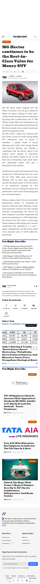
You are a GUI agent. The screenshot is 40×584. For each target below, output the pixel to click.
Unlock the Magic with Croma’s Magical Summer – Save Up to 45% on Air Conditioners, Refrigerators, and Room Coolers (19, 489)
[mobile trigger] (4, 37)
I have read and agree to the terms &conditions (16, 568)
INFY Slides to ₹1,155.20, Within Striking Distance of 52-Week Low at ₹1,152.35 (18, 268)
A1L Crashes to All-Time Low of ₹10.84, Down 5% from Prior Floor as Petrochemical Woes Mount (19, 275)
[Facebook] (34, 286)
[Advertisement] (20, 19)
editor (12, 76)
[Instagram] (24, 307)
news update (31, 325)
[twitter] (36, 286)
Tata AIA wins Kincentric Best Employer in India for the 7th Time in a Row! (19, 446)
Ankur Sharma (11, 285)
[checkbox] (3, 568)
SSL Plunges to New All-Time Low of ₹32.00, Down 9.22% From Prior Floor (17, 257)
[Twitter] (15, 307)
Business (6, 41)
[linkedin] (33, 307)
